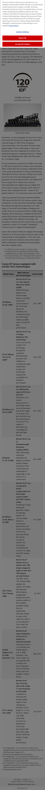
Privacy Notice (13, 25)
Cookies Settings (22, 31)
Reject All (22, 37)
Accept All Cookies (22, 43)
